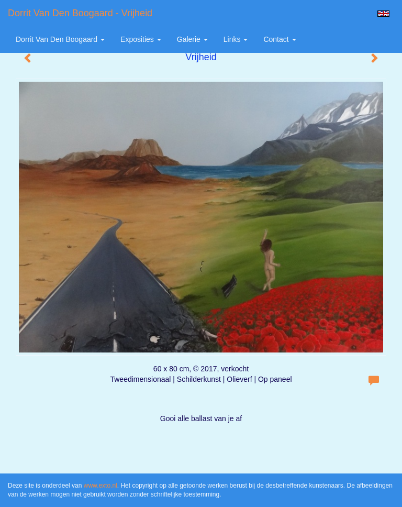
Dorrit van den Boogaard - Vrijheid (80, 13)
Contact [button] (279, 39)
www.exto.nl (100, 485)
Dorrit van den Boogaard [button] (60, 39)
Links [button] (236, 39)
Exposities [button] (140, 39)
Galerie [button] (192, 39)
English (383, 13)
